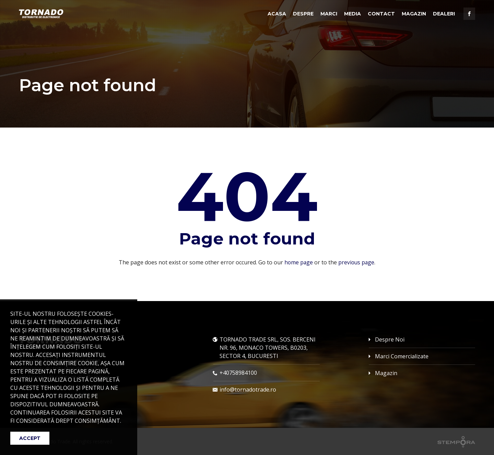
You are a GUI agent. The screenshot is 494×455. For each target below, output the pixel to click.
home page (298, 262)
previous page (356, 262)
